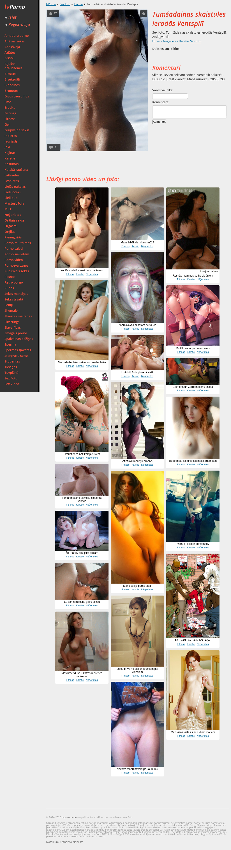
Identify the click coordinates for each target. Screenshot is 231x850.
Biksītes (10, 74)
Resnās (10, 277)
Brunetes (11, 90)
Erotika (10, 107)
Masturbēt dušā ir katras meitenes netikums (82, 675)
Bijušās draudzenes (13, 66)
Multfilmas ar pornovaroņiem (193, 348)
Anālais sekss (15, 41)
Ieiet (10, 17)
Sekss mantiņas (16, 293)
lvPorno (51, 4)
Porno (15, 7)
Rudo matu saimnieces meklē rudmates (193, 460)
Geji (7, 124)
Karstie (10, 158)
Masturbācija (14, 203)
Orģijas (10, 231)
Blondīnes (12, 85)
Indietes (11, 136)
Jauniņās (11, 141)
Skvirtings (12, 322)
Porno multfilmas (18, 243)
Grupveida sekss (17, 130)
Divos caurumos (17, 96)
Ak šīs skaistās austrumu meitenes (82, 270)
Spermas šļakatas (18, 350)
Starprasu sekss (16, 355)
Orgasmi (11, 226)
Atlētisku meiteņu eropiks (137, 461)
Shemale (11, 310)
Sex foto (65, 4)
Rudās (9, 288)
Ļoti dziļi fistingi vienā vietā (137, 372)
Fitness (10, 119)
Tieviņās (11, 367)
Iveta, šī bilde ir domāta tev (193, 543)
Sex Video (12, 384)
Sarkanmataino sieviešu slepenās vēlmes (82, 499)
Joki (7, 147)
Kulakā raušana (16, 169)
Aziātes (10, 52)
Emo (8, 102)
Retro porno (14, 282)
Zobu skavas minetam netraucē (137, 325)
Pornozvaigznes (16, 265)
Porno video (14, 260)
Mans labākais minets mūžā (137, 242)
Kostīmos (11, 164)
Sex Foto (11, 378)
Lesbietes (12, 181)
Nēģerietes (13, 214)
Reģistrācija (17, 24)
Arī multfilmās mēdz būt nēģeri (193, 640)
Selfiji (9, 305)
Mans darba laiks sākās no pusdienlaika (82, 362)
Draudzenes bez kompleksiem (82, 454)
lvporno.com (70, 817)
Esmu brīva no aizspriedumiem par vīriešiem (137, 670)
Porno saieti (14, 248)
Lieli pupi (11, 198)
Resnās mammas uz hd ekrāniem (193, 275)
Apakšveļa (12, 47)
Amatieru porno (17, 35)
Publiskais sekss (17, 271)
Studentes (12, 361)
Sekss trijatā (14, 299)
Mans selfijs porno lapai (137, 585)
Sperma (10, 344)
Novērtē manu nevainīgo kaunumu (137, 769)
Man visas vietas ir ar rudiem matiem (193, 732)
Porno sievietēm (17, 254)
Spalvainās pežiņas (19, 339)
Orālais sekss (14, 220)
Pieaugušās (13, 237)
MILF (8, 209)
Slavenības (13, 327)
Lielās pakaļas (15, 186)
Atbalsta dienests (72, 842)
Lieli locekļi (13, 192)
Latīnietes (12, 175)
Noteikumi (52, 842)
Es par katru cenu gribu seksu (82, 601)
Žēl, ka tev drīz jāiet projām (82, 552)
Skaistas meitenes (18, 316)
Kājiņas (10, 152)
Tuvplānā (11, 372)
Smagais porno (16, 333)
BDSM (9, 58)
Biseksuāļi (12, 79)
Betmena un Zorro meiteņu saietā (193, 386)
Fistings (10, 113)
